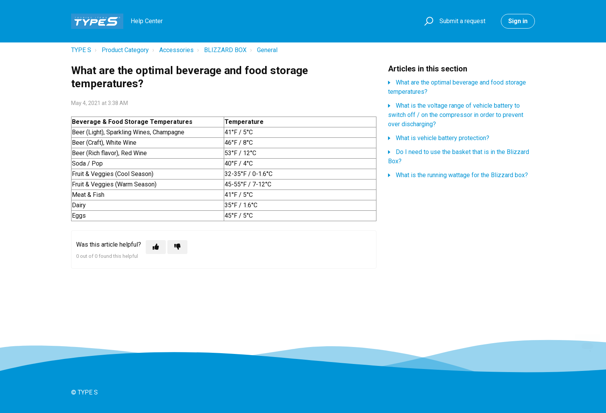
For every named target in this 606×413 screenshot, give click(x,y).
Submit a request (462, 21)
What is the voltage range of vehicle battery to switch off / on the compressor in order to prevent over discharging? (455, 115)
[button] (427, 21)
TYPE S (81, 50)
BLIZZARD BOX (225, 50)
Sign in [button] (518, 21)
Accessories (176, 50)
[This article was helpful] (156, 247)
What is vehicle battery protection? (442, 138)
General (267, 50)
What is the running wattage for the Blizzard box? (462, 175)
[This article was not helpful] (177, 247)
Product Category (125, 50)
